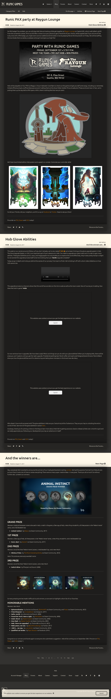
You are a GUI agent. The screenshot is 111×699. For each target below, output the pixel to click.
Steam (21, 220)
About (70, 4)
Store (91, 4)
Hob (24, 11)
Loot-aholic (29, 628)
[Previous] (43, 658)
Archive (79, 11)
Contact (84, 4)
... (54, 658)
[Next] (68, 658)
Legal (76, 675)
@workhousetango (34, 626)
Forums (62, 4)
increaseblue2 (29, 612)
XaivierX (24, 542)
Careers (76, 4)
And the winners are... (96, 245)
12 (61, 658)
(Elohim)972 (42, 609)
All (19, 11)
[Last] (73, 658)
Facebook (47, 212)
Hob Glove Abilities (97, 25)
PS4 (17, 220)
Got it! (101, 693)
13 (64, 658)
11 (57, 658)
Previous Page (90, 11)
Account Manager (16, 675)
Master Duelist (27, 619)
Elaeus (27, 531)
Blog (56, 4)
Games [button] (49, 4)
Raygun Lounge (70, 31)
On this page (70, 11)
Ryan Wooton (32, 630)
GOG (27, 220)
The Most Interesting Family (33, 553)
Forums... (96, 227)
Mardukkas (38, 616)
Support (55, 675)
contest (68, 470)
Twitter (54, 212)
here (43, 426)
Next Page (101, 11)
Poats (66, 609)
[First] (38, 658)
